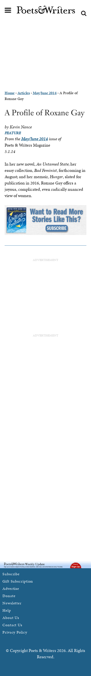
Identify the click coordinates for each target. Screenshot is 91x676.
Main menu (8, 10)
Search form (83, 13)
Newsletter (12, 603)
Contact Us (12, 625)
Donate (8, 596)
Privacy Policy (14, 632)
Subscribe (11, 574)
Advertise (10, 588)
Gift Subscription (17, 581)
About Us (10, 617)
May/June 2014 (34, 139)
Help (6, 610)
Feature (13, 133)
